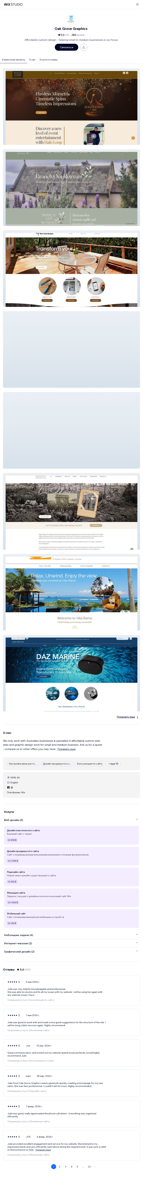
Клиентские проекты (13, 59)
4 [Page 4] (71, 1166)
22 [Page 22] (89, 1166)
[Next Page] (95, 1166)
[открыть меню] (137, 4)
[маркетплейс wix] (13, 4)
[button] (71, 106)
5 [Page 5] (77, 1166)
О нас (32, 59)
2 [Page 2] (59, 1166)
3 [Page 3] (65, 1166)
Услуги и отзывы (48, 59)
